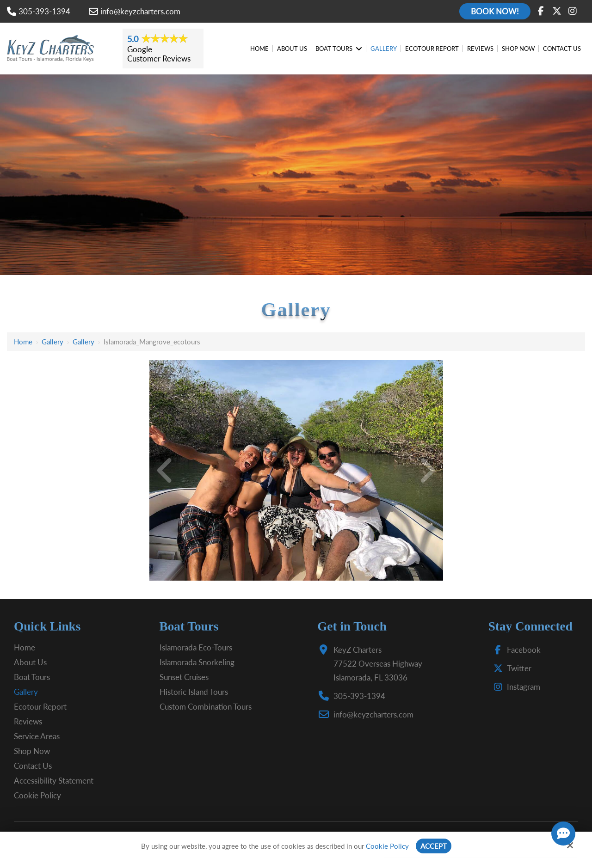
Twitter (510, 668)
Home (23, 341)
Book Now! (495, 11)
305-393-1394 (38, 11)
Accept (433, 846)
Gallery (52, 341)
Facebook (515, 650)
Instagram (514, 687)
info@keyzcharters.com (134, 11)
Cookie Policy (387, 846)
